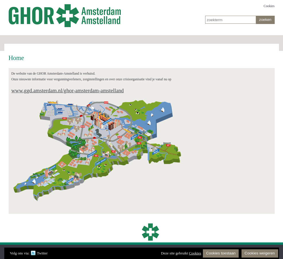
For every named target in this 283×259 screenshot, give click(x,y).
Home (66, 14)
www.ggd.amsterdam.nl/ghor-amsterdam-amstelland (67, 90)
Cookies (269, 6)
